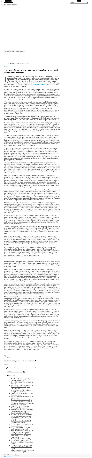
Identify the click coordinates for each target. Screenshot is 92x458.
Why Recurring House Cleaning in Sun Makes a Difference (22, 425)
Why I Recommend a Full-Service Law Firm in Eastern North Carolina (22, 431)
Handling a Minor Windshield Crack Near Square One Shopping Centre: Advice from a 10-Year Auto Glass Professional (21, 417)
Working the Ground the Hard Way (21, 439)
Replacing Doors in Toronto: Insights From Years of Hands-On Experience (21, 400)
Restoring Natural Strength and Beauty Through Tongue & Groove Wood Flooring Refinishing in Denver (22, 411)
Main (5, 66)
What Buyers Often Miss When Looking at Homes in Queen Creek (22, 403)
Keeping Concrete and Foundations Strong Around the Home (21, 391)
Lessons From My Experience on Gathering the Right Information (20, 407)
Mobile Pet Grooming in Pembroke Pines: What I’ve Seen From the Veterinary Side (21, 435)
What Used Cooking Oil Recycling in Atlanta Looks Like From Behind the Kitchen (21, 446)
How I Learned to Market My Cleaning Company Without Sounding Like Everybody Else (22, 386)
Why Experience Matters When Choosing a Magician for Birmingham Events (22, 442)
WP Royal (16, 455)
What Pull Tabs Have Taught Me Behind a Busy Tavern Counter (22, 379)
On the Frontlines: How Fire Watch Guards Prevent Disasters (21, 421)
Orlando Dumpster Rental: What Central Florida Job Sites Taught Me (22, 451)
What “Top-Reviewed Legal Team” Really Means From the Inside (21, 428)
